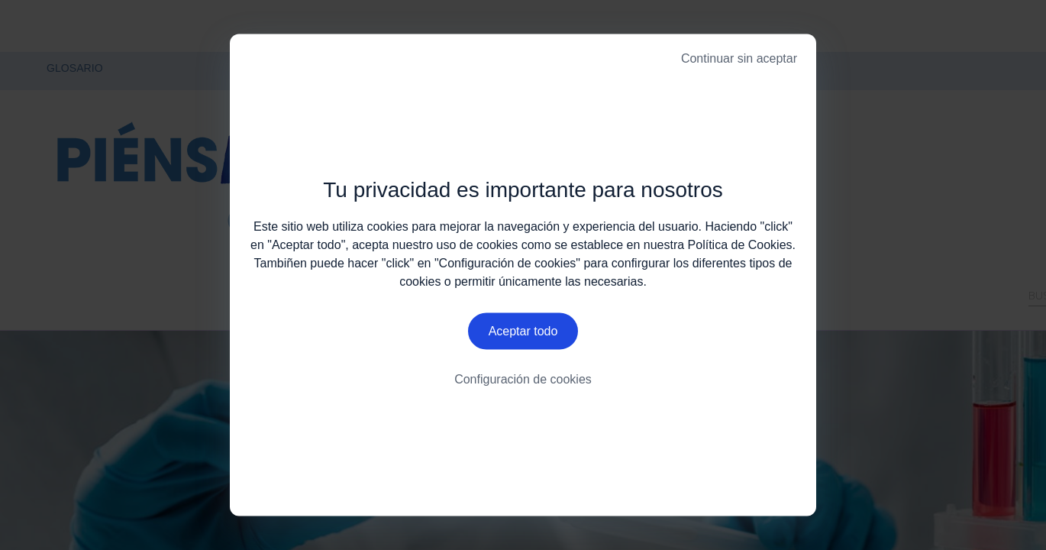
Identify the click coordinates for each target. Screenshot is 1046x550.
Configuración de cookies (523, 381)
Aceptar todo (523, 332)
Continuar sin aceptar (739, 58)
